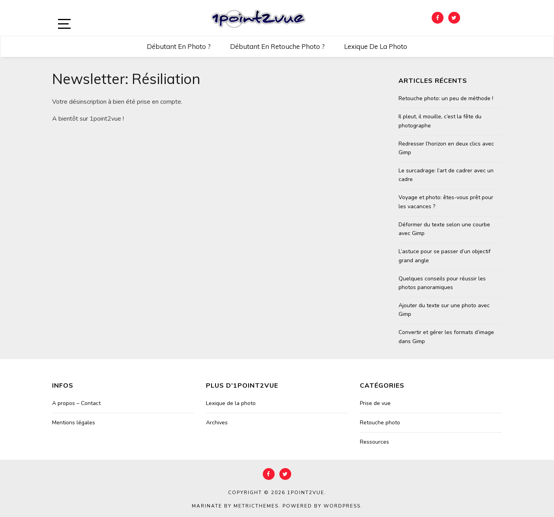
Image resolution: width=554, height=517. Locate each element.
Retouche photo (380, 422)
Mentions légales (73, 422)
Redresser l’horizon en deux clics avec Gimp (446, 148)
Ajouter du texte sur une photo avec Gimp (444, 310)
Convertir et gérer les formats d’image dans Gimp (446, 336)
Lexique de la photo (375, 46)
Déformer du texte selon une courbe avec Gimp (444, 229)
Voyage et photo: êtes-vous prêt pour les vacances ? (446, 202)
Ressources (374, 442)
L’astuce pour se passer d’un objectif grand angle (444, 256)
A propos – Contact (76, 403)
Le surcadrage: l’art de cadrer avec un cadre (446, 175)
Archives (217, 422)
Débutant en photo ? (179, 46)
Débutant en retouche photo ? (277, 46)
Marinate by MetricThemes (235, 506)
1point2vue (305, 492)
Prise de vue (375, 403)
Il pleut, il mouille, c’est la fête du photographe (440, 121)
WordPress (342, 506)
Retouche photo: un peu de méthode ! (446, 98)
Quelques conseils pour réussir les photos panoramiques (442, 283)
